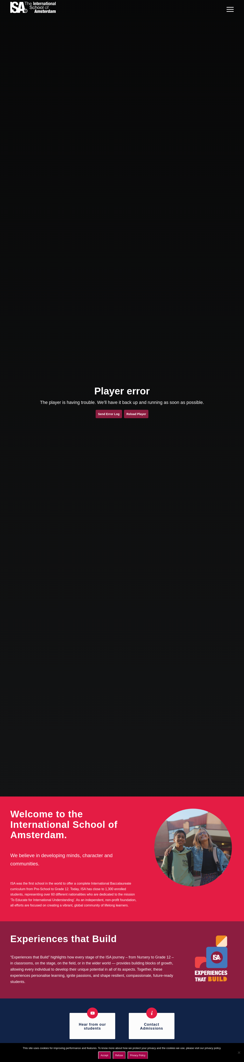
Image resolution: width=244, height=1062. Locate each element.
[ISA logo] (33, 9)
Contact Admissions (151, 1026)
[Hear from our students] (92, 1013)
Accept (104, 1055)
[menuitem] (229, 9)
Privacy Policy (137, 1055)
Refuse (119, 1055)
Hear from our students (92, 1026)
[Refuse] (239, 1052)
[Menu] (229, 9)
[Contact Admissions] (151, 1013)
